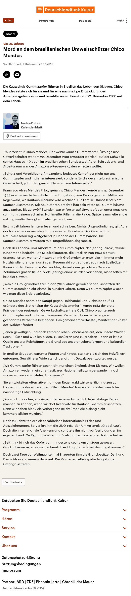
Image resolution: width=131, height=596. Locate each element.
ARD (22, 581)
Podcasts (85, 20)
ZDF (31, 581)
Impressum (11, 570)
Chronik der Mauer (78, 581)
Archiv (10, 33)
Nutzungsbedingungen (21, 564)
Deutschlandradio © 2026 (24, 588)
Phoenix (44, 581)
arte (57, 581)
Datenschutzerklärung (21, 557)
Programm (46, 20)
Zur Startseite (13, 482)
